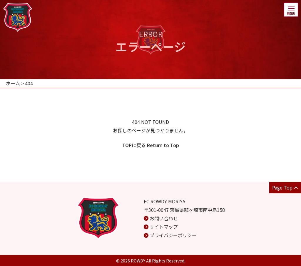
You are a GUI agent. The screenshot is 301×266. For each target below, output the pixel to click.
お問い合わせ (164, 218)
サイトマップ (164, 226)
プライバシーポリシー (173, 235)
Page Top (285, 187)
